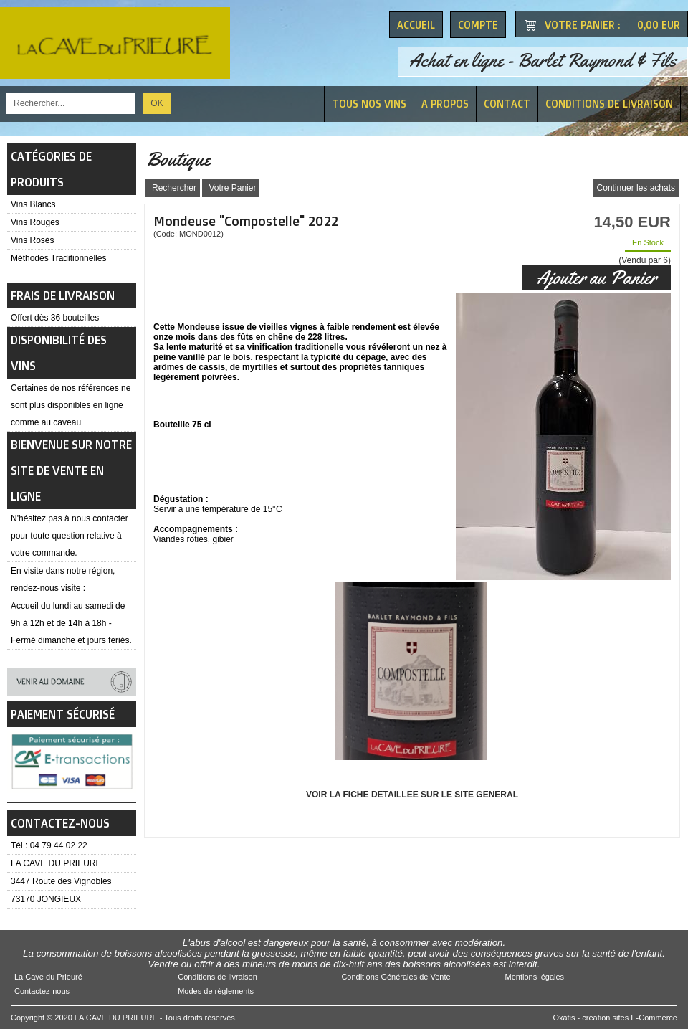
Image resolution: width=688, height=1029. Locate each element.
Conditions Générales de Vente (395, 976)
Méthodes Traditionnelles (58, 258)
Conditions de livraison (609, 104)
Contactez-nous (42, 991)
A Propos (445, 104)
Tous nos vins (369, 104)
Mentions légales (535, 976)
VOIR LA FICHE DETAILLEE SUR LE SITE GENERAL (412, 794)
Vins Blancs (33, 204)
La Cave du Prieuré (48, 976)
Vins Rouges (35, 222)
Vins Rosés (32, 240)
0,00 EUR (658, 25)
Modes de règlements (216, 991)
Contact (507, 104)
